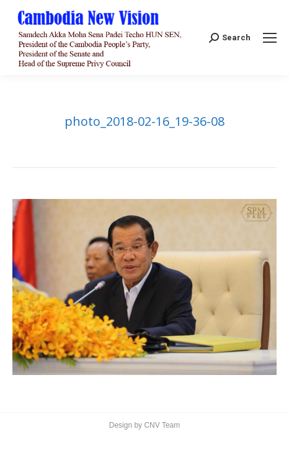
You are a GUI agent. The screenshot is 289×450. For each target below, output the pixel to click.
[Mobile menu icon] (270, 38)
